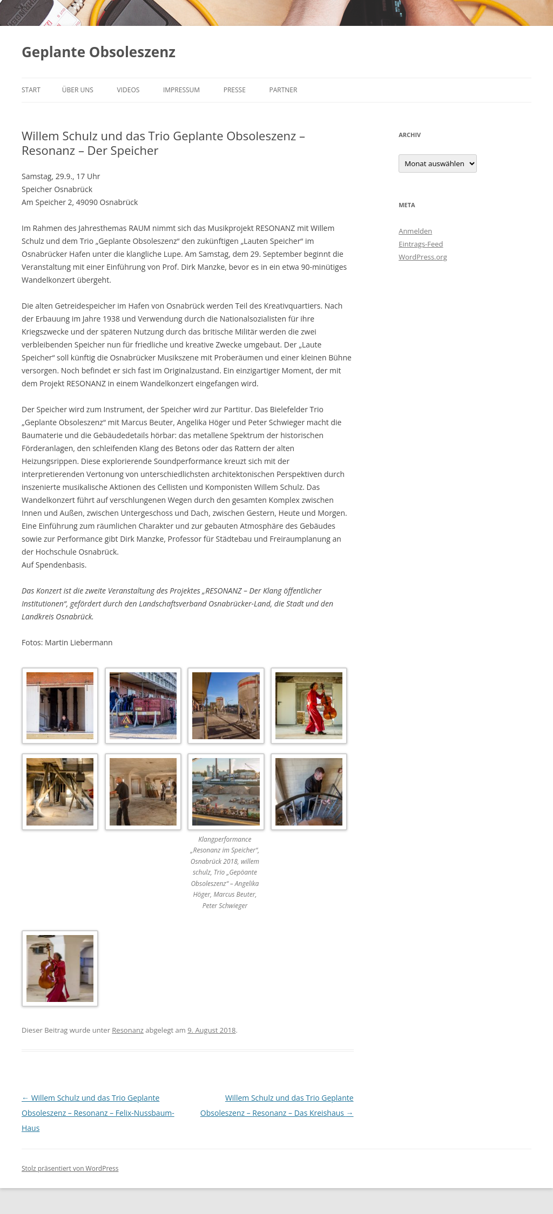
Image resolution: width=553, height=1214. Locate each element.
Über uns (77, 89)
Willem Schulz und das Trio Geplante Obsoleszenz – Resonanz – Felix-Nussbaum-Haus (98, 1113)
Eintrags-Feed (421, 244)
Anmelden (415, 231)
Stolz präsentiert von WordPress (70, 1168)
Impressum (181, 89)
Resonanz (128, 1030)
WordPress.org (423, 257)
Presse (235, 89)
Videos (128, 89)
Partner (283, 89)
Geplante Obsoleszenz (99, 52)
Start (31, 89)
